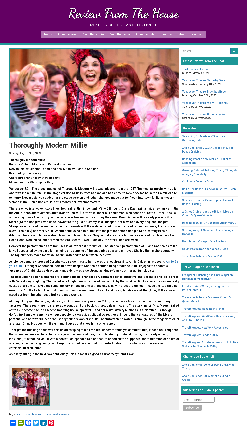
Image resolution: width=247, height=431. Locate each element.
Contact (197, 34)
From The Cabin (146, 34)
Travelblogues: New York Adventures (205, 327)
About (182, 34)
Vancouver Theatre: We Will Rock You (205, 102)
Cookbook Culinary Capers (198, 181)
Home (48, 34)
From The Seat (67, 34)
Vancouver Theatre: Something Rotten (205, 114)
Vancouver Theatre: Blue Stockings (204, 91)
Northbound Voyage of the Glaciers (204, 241)
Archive (167, 34)
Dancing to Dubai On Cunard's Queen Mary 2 (209, 222)
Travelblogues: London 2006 (200, 335)
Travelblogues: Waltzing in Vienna (203, 308)
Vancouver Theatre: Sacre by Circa (203, 80)
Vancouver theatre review (53, 414)
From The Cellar (120, 34)
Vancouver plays (27, 414)
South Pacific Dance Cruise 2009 (202, 256)
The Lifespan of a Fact (195, 69)
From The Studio (93, 34)
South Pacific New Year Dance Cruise (205, 248)
